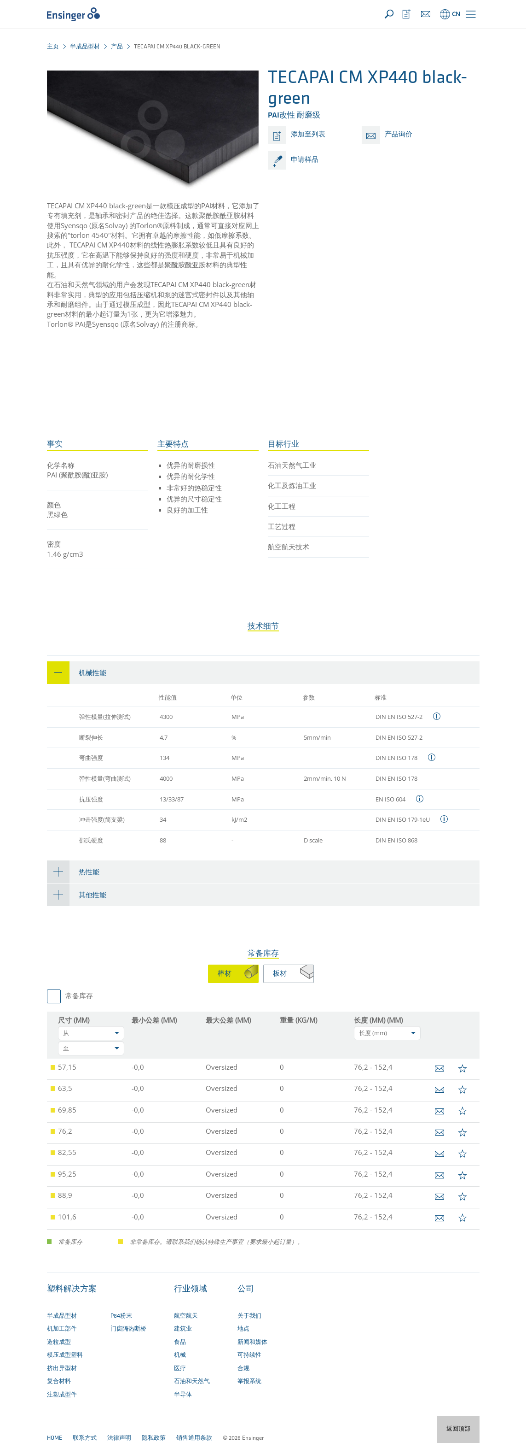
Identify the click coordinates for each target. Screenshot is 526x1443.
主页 (53, 47)
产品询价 (398, 134)
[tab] (263, 672)
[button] (471, 14)
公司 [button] (245, 1289)
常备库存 (79, 996)
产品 (117, 47)
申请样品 (304, 160)
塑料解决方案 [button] (72, 1289)
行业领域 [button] (190, 1289)
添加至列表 (308, 134)
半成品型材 (85, 47)
